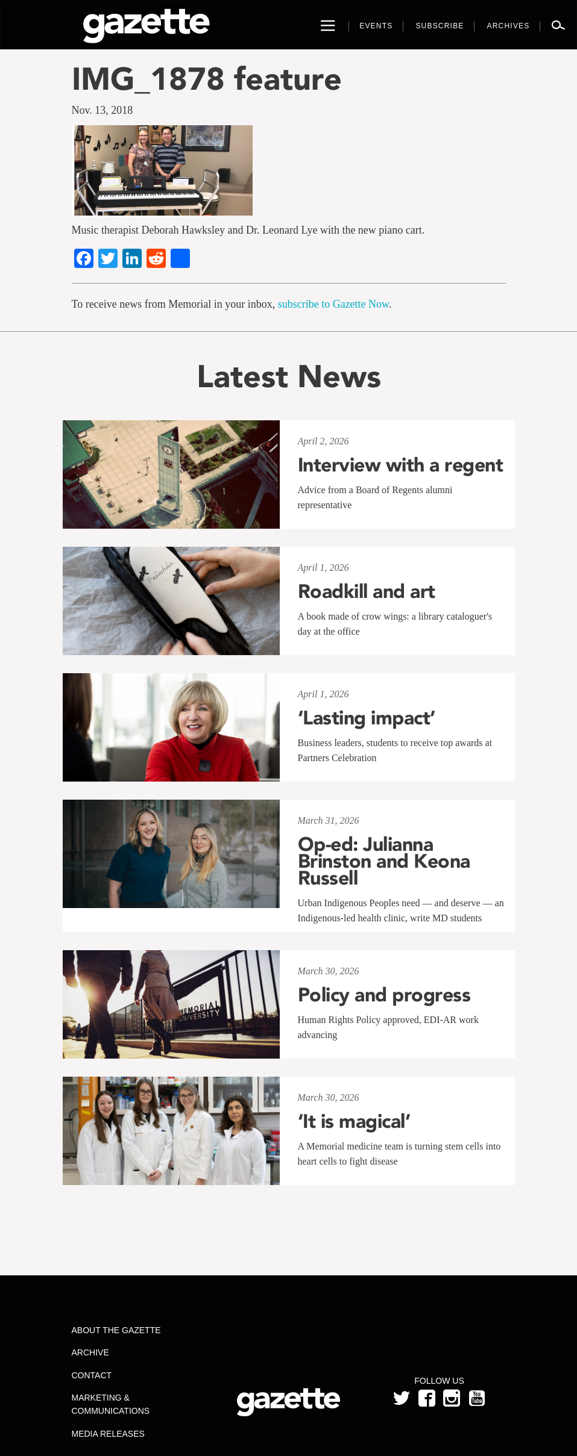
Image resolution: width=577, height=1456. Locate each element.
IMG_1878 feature (207, 78)
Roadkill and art (366, 591)
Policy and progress (384, 994)
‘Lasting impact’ (366, 717)
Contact (92, 1375)
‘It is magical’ (354, 1121)
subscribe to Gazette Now (333, 304)
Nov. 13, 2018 (102, 110)
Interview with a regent (400, 464)
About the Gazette (116, 1330)
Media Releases (108, 1434)
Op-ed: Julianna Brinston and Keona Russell (384, 861)
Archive (90, 1352)
